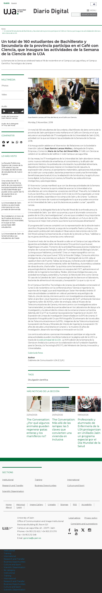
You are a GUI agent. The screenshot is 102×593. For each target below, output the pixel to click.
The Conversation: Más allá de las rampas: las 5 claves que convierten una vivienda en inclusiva (63, 429)
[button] (63, 97)
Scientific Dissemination (13, 491)
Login (19, 507)
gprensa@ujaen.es (32, 538)
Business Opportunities (45, 485)
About (9, 507)
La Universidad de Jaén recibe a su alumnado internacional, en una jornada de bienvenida (11, 206)
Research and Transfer (12, 485)
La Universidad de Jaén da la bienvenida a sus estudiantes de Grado (13, 236)
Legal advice (74, 518)
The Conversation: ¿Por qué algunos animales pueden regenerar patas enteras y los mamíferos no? (38, 428)
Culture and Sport (75, 485)
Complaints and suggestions (84, 524)
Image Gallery (36, 505)
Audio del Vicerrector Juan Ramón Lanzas (10, 117)
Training (38, 480)
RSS (75, 505)
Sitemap (64, 505)
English (6, 3)
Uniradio (52, 505)
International (73, 480)
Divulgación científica (38, 380)
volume (22, 111)
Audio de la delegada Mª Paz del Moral (10, 124)
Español (14, 3)
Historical (20, 505)
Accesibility (87, 505)
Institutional (8, 480)
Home (3, 29)
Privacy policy (90, 518)
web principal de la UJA (50, 340)
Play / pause (4, 111)
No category (9, 570)
